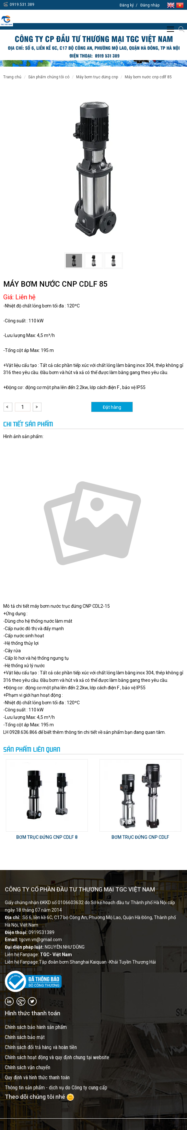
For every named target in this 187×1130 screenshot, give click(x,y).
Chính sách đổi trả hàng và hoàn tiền (41, 1047)
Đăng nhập (149, 5)
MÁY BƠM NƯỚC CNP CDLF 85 (148, 77)
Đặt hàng (112, 407)
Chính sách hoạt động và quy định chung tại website (57, 1057)
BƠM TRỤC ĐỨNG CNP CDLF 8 (46, 837)
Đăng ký (127, 5)
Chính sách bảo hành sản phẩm (36, 1027)
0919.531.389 (22, 4)
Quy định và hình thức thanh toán (37, 1077)
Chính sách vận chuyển (27, 1067)
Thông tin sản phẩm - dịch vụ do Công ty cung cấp (56, 1088)
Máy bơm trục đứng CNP (97, 77)
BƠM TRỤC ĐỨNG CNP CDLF (140, 837)
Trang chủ (12, 77)
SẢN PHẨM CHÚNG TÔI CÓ (48, 77)
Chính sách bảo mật (25, 1037)
